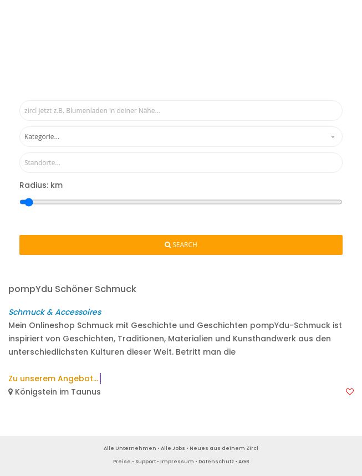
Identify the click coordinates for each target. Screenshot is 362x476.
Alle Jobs (173, 448)
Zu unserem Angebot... (53, 378)
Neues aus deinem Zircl (224, 448)
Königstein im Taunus (54, 391)
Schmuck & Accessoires (54, 312)
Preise (122, 461)
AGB (243, 461)
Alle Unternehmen (130, 448)
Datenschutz (216, 461)
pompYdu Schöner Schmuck (72, 289)
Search (181, 245)
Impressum (177, 461)
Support (145, 461)
